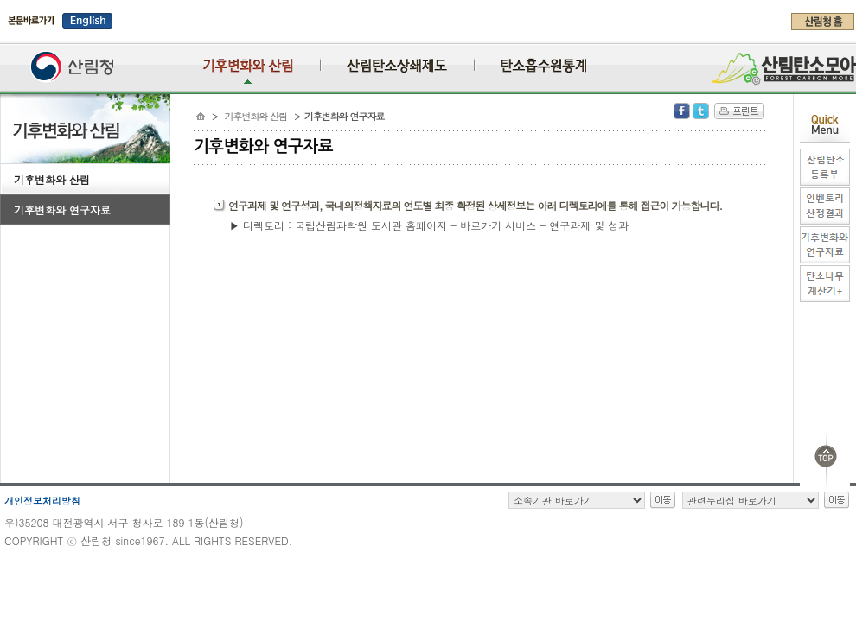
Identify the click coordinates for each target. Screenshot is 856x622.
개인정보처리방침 (42, 500)
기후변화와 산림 (52, 179)
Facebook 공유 (682, 111)
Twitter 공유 (701, 111)
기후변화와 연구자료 (62, 209)
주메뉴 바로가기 (4, 36)
